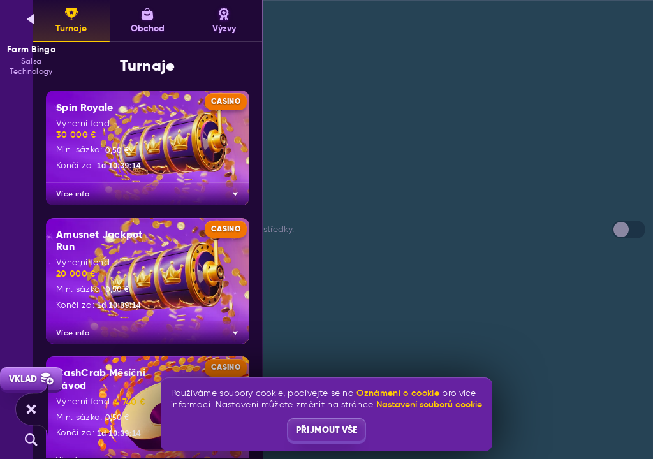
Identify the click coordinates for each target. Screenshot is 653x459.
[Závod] (31, 409)
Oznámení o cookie (397, 393)
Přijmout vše (326, 429)
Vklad (31, 378)
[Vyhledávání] (31, 439)
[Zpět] (31, 19)
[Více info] (235, 194)
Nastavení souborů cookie (429, 404)
